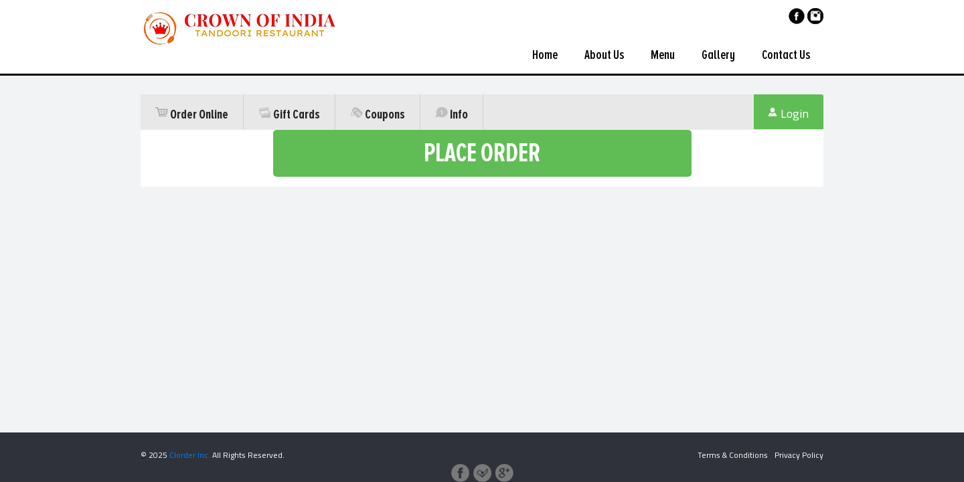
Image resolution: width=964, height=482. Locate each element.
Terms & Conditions (733, 455)
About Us (604, 55)
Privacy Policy (799, 455)
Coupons (377, 114)
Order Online (191, 114)
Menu (663, 55)
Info (451, 114)
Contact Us (786, 55)
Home (545, 55)
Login (789, 114)
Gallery (718, 55)
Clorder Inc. (189, 455)
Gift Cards (289, 114)
